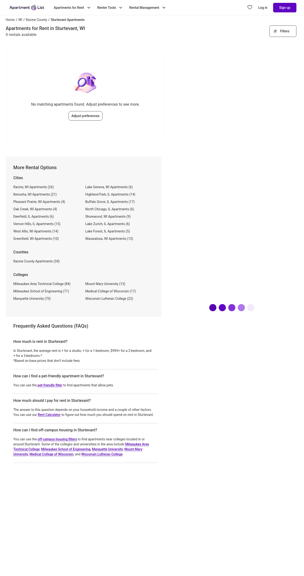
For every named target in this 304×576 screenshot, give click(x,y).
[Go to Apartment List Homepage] (27, 7)
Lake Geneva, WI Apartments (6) (109, 187)
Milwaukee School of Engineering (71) (41, 291)
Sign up (284, 8)
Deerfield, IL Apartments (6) (33, 216)
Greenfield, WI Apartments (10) (36, 239)
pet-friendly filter (50, 385)
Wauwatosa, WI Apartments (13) (109, 239)
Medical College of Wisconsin (51, 454)
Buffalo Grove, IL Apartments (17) (110, 202)
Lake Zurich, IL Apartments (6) (107, 224)
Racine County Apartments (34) (36, 261)
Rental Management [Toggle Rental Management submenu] (148, 7)
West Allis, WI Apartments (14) (35, 231)
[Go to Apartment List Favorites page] (250, 7)
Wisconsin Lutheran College (102, 454)
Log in (262, 8)
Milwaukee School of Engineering (65, 449)
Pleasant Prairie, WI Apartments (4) (39, 202)
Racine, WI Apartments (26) (33, 187)
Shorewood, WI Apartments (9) (108, 216)
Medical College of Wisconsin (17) (110, 291)
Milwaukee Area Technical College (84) (42, 284)
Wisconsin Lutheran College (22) (109, 298)
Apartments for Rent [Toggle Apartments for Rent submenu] (72, 7)
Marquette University (107, 449)
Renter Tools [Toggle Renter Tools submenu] (110, 7)
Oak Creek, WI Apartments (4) (35, 209)
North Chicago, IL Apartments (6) (109, 209)
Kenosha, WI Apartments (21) (35, 194)
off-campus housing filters (57, 439)
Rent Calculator (49, 415)
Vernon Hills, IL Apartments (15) (37, 224)
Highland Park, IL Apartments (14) (110, 194)
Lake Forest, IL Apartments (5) (107, 231)
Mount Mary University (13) (105, 284)
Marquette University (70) (32, 298)
